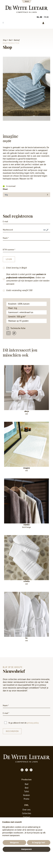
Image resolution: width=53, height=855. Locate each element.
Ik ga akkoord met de (21, 722)
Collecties (26, 813)
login (9, 259)
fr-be (46, 17)
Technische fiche (17, 328)
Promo (26, 798)
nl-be (39, 17)
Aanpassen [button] (26, 849)
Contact (26, 817)
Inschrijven (12, 731)
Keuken (26, 795)
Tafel (26, 791)
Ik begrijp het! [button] (38, 842)
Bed (26, 787)
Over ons (26, 809)
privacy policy (33, 722)
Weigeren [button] (14, 842)
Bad (26, 784)
